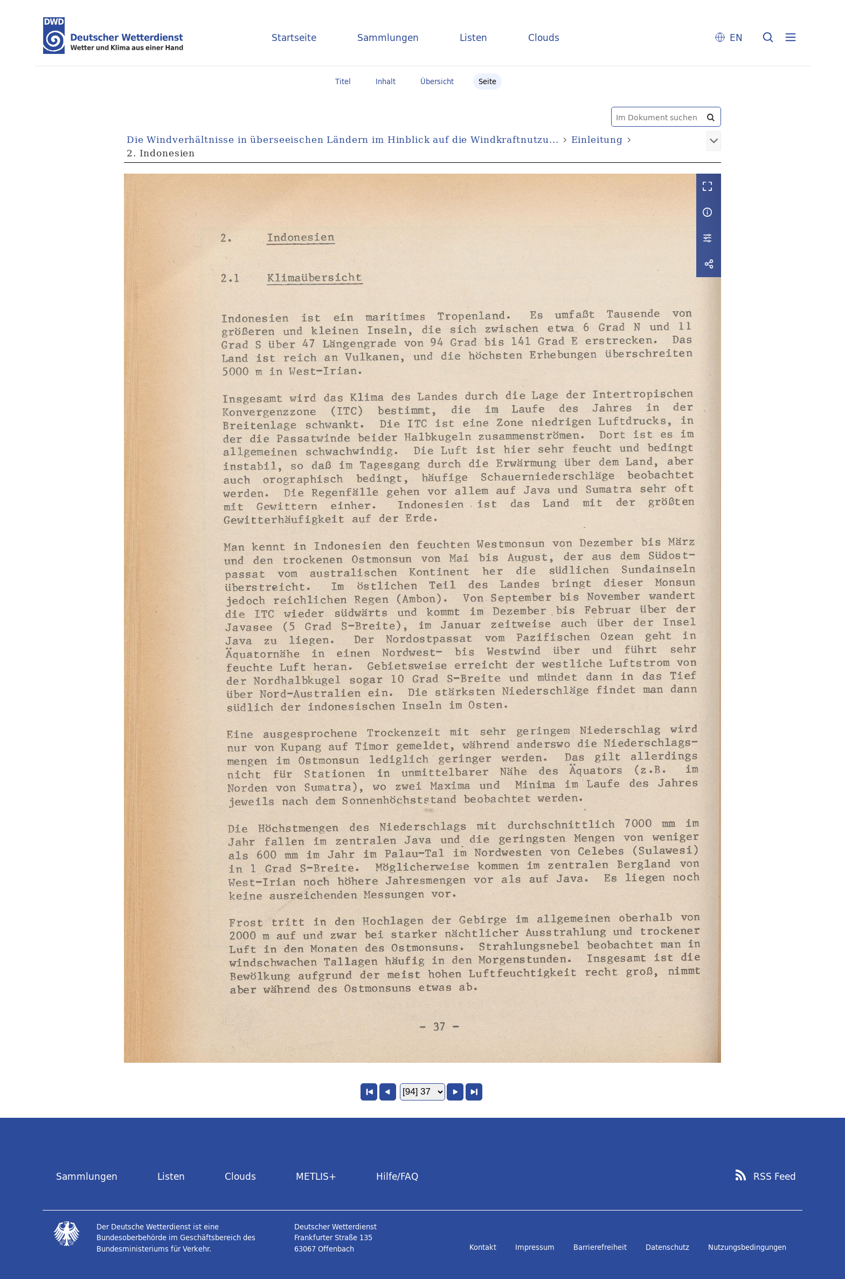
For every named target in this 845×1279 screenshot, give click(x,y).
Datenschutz (667, 1247)
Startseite (294, 37)
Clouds (543, 37)
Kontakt (482, 1247)
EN (736, 37)
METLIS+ (316, 1176)
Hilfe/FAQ (397, 1176)
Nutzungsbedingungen (747, 1247)
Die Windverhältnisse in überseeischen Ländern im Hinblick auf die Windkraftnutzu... (343, 139)
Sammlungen (388, 37)
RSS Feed (774, 1176)
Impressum (535, 1247)
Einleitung (597, 139)
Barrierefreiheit (600, 1247)
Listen (473, 37)
